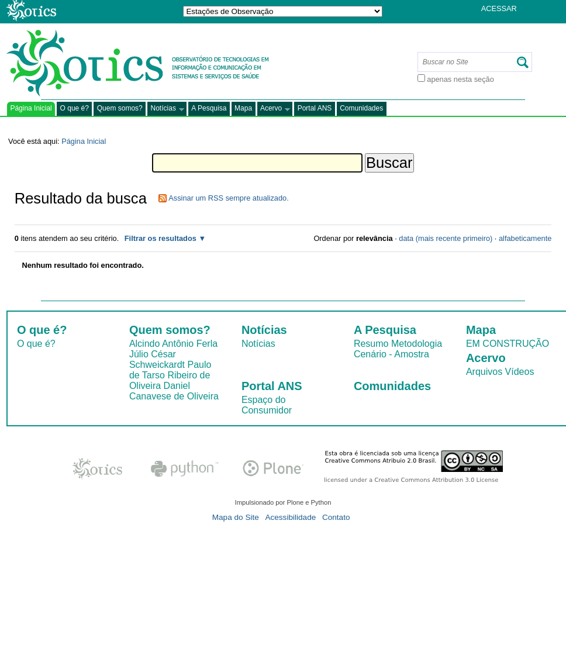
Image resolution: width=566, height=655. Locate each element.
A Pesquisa (208, 108)
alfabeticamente (525, 238)
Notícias (165, 109)
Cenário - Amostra (391, 354)
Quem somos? (120, 108)
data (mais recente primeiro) (445, 238)
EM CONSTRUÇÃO (507, 344)
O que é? (74, 108)
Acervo (274, 109)
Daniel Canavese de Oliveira (174, 391)
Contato (336, 517)
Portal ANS (315, 108)
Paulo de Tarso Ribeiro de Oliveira (170, 375)
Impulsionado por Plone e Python (283, 502)
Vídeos (519, 372)
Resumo (371, 344)
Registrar (503, 26)
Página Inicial (30, 108)
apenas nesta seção (460, 79)
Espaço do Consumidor (266, 405)
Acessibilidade (290, 517)
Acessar (499, 8)
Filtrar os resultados (160, 238)
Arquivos (484, 372)
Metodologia (416, 344)
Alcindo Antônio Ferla (173, 344)
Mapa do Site (235, 517)
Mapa (243, 108)
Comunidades (361, 108)
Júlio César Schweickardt (157, 359)
